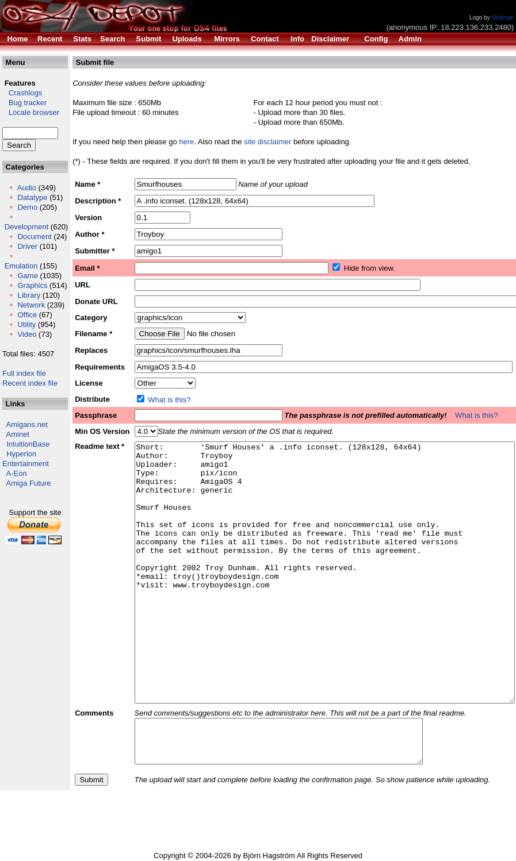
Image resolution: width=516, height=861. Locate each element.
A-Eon (16, 473)
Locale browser (30, 112)
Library (28, 295)
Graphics (32, 285)
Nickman (502, 17)
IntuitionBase (27, 444)
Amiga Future (28, 483)
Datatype (32, 197)
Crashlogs (22, 93)
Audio (26, 187)
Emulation (21, 266)
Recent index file (30, 383)
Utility (26, 324)
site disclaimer (267, 141)
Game (27, 275)
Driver (27, 246)
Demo (27, 207)
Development (27, 226)
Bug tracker (24, 102)
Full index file (24, 373)
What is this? (169, 399)
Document (34, 236)
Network (31, 305)
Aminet (17, 434)
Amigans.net (27, 424)
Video (26, 334)
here (186, 141)
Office (27, 314)
